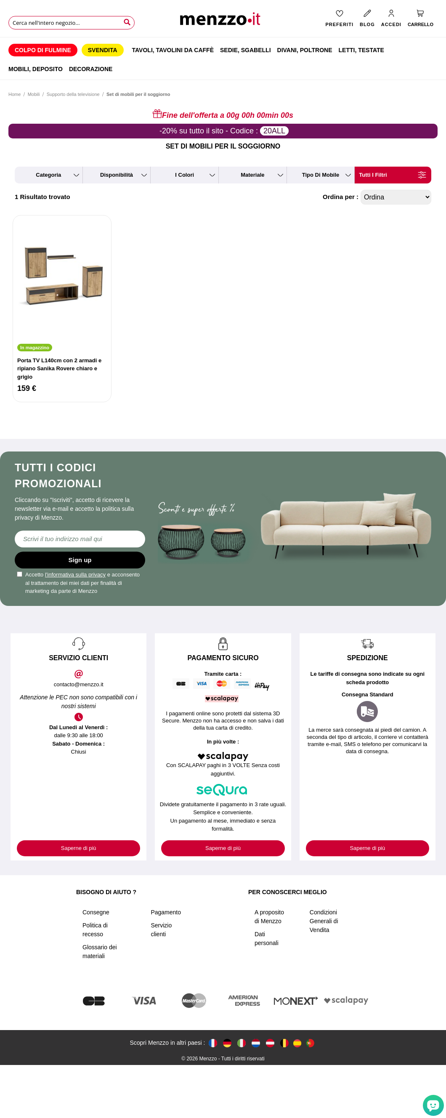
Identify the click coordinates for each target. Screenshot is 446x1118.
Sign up (80, 559)
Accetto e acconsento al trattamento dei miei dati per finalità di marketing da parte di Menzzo (78, 582)
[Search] (127, 22)
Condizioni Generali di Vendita (324, 921)
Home (14, 94)
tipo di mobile (321, 175)
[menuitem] (42, 50)
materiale (252, 175)
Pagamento (166, 912)
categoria (48, 175)
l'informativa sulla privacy (75, 574)
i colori (184, 175)
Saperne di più (78, 848)
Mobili (34, 94)
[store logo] (223, 21)
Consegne (95, 912)
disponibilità (116, 175)
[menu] (223, 58)
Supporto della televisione (73, 94)
